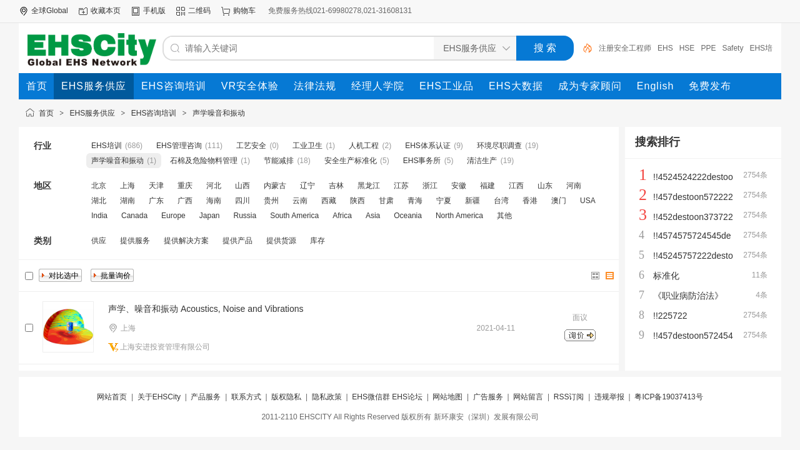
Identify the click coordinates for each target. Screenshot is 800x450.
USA (588, 200)
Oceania (408, 215)
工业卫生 (307, 145)
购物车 (244, 10)
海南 (213, 200)
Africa (342, 215)
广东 (156, 200)
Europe (173, 215)
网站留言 (528, 396)
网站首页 (112, 396)
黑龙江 (369, 185)
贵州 (271, 200)
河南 (573, 185)
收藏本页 (106, 10)
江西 (516, 185)
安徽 (458, 185)
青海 (415, 200)
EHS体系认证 (428, 145)
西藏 (328, 200)
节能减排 (279, 160)
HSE (687, 48)
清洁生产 (482, 160)
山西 (242, 185)
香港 (530, 200)
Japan (209, 215)
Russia (244, 215)
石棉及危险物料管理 (204, 160)
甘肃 (386, 200)
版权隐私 (286, 396)
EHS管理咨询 (179, 145)
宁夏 (443, 200)
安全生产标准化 (350, 160)
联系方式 (246, 396)
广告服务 (488, 396)
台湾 (501, 200)
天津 (156, 185)
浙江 (430, 185)
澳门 (558, 200)
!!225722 (670, 316)
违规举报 (609, 396)
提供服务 (135, 240)
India (99, 215)
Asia (373, 215)
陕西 (357, 200)
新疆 (472, 200)
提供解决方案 (186, 240)
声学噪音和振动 (218, 113)
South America (294, 215)
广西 (185, 200)
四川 (242, 200)
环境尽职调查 (499, 145)
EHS (665, 48)
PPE (708, 48)
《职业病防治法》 (688, 296)
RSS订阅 (569, 396)
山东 (545, 185)
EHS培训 (106, 145)
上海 (127, 185)
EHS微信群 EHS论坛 (387, 396)
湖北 (98, 200)
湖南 (127, 200)
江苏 (401, 185)
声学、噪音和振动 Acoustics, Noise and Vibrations (206, 309)
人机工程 (364, 145)
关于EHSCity (159, 396)
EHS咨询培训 (154, 113)
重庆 (185, 185)
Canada (134, 215)
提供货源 (281, 240)
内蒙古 (275, 185)
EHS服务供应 (93, 113)
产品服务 (206, 396)
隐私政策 (327, 396)
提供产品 (237, 240)
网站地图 (447, 396)
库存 (317, 240)
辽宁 (307, 185)
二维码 (199, 10)
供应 (98, 240)
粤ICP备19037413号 (668, 396)
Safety (732, 48)
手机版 (154, 10)
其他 (504, 215)
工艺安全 (251, 145)
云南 (300, 200)
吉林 (336, 185)
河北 (213, 185)
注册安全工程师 (625, 48)
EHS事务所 (422, 160)
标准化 (666, 276)
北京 (98, 185)
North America (459, 215)
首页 (46, 113)
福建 (487, 185)
